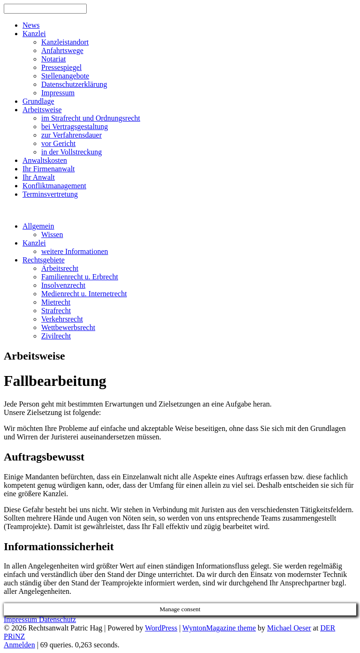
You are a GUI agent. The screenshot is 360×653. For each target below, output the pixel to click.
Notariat (53, 59)
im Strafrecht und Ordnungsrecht (90, 118)
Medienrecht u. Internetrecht (84, 294)
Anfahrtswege (62, 50)
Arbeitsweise (42, 110)
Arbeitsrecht (59, 268)
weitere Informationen (74, 251)
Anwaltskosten (44, 160)
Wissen (52, 234)
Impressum (58, 93)
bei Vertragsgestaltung (74, 127)
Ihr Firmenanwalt (48, 169)
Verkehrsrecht (62, 319)
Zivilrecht (56, 336)
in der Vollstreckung (71, 152)
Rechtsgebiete (43, 260)
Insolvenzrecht (63, 285)
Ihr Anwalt (38, 177)
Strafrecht (56, 311)
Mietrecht (55, 302)
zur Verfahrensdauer (71, 135)
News (30, 25)
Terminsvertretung (50, 194)
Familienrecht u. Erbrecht (79, 277)
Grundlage (38, 101)
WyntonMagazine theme (219, 628)
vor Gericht (58, 143)
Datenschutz (57, 619)
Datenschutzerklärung (74, 84)
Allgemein (38, 226)
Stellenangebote (65, 76)
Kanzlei (34, 34)
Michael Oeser (289, 628)
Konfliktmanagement (54, 186)
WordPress (161, 628)
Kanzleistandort (65, 42)
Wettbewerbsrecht (68, 327)
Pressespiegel (61, 67)
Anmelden (19, 645)
